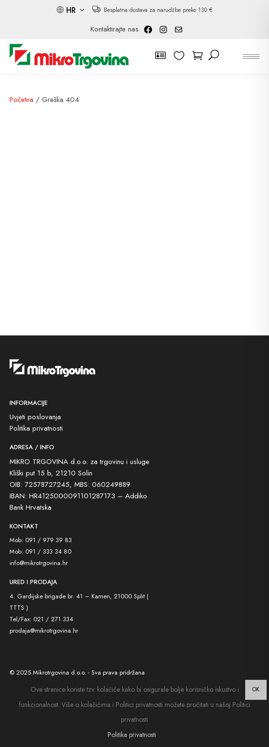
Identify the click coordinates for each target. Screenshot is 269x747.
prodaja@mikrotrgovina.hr (44, 630)
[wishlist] (180, 55)
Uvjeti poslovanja (35, 417)
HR (72, 10)
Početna (21, 99)
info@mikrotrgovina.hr (39, 562)
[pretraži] (214, 55)
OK (255, 689)
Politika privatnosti (36, 428)
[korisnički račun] (162, 55)
